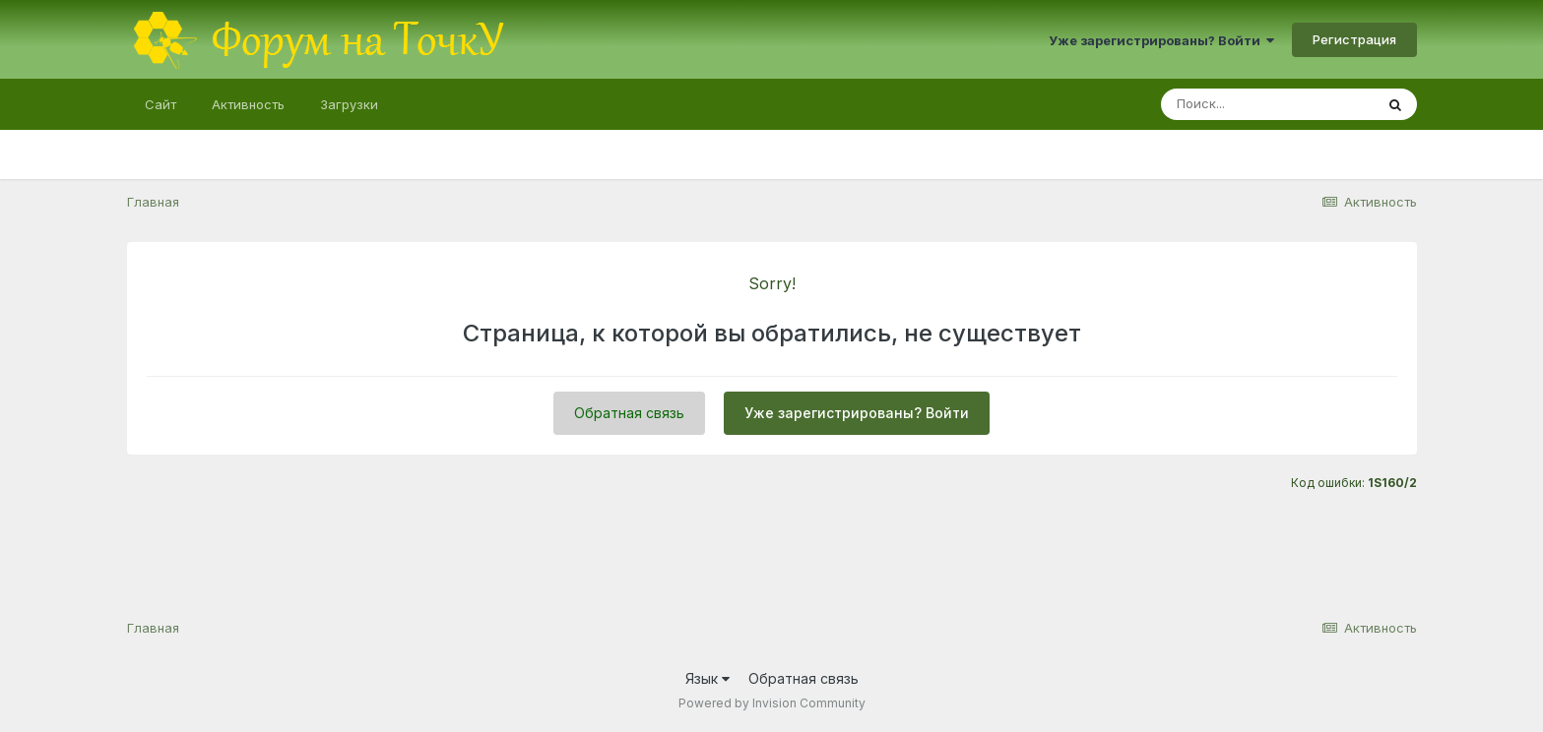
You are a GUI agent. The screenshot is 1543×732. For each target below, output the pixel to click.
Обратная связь (629, 412)
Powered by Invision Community (772, 703)
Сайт (160, 104)
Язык (707, 678)
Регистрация (1354, 39)
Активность (248, 104)
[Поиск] (1267, 104)
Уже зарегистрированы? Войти (1161, 40)
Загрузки (349, 104)
